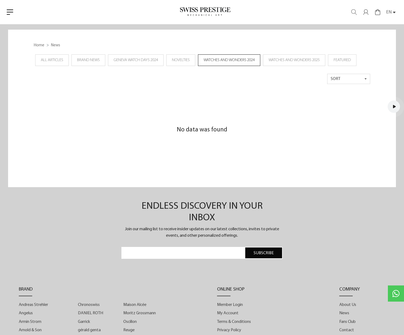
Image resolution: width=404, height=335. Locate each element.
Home (39, 45)
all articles (52, 60)
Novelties (181, 60)
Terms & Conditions (234, 322)
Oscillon (130, 322)
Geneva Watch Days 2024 (136, 60)
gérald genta (89, 330)
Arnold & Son (30, 330)
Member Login (230, 305)
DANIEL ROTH (90, 313)
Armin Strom (30, 322)
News (344, 313)
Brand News (88, 60)
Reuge (129, 330)
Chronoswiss (89, 305)
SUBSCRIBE (264, 253)
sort (335, 79)
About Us (347, 305)
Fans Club (347, 322)
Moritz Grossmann (139, 313)
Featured (342, 60)
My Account (228, 313)
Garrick (84, 322)
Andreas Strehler (33, 305)
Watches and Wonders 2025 (294, 60)
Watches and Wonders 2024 (229, 60)
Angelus (26, 313)
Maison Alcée (134, 305)
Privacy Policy (229, 330)
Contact (346, 330)
